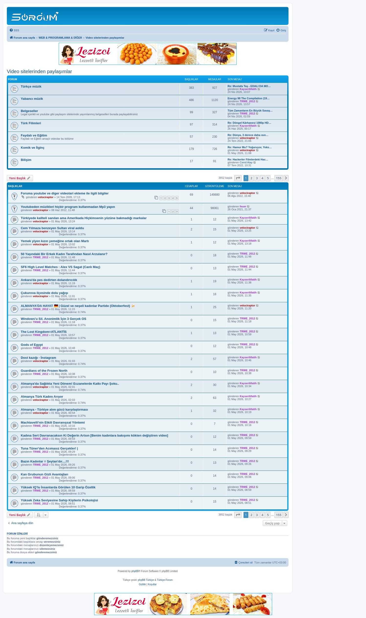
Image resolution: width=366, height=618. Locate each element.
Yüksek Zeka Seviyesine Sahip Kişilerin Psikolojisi (59, 500)
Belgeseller (29, 111)
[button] (238, 178)
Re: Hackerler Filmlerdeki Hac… (248, 159)
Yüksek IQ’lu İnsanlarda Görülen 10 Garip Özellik (58, 487)
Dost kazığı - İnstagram (38, 358)
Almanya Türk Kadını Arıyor (42, 396)
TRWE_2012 (247, 101)
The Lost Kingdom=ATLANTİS (44, 332)
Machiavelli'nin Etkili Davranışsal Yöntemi (53, 422)
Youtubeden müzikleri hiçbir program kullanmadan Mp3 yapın (68, 207)
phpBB (135, 571)
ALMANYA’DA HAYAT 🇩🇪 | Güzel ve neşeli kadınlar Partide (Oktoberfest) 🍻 (78, 306)
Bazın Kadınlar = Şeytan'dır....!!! (45, 461)
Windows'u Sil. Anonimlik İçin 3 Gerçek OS (53, 319)
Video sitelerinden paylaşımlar (39, 71)
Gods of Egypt (32, 345)
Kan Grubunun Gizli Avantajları (44, 474)
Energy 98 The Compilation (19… (249, 98)
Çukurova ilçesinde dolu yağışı (44, 293)
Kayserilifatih (248, 89)
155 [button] (278, 178)
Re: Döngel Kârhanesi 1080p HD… (249, 122)
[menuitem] (14, 30)
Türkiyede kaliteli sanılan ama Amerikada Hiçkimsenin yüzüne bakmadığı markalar (84, 218)
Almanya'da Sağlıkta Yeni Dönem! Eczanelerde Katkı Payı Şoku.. (70, 383)
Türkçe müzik (31, 86)
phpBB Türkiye (146, 580)
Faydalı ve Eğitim (34, 135)
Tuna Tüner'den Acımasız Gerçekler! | (49, 448)
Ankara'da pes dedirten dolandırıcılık (49, 280)
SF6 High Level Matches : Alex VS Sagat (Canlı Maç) (60, 267)
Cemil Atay (246, 162)
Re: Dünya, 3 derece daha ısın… (248, 135)
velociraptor (247, 137)
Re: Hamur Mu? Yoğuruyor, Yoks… (250, 147)
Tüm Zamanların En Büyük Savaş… (250, 110)
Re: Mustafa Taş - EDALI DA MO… (249, 86)
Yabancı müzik (32, 99)
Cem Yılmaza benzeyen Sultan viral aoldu (52, 228)
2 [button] (251, 178)
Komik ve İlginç (32, 147)
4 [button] (262, 178)
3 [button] (257, 178)
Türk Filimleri (31, 123)
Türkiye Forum (165, 580)
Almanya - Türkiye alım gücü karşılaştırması (54, 409)
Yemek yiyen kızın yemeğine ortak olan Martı (55, 241)
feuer (243, 206)
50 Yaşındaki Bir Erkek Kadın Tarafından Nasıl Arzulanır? (64, 254)
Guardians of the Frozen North (44, 370)
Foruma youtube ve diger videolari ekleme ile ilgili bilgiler (65, 193)
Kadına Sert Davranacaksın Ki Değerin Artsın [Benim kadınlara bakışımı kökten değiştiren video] (94, 435)
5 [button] (268, 178)
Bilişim (26, 160)
